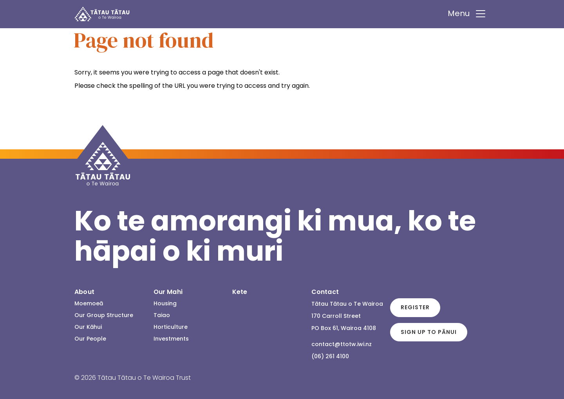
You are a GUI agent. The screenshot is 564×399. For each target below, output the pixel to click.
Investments (171, 338)
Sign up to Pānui (429, 332)
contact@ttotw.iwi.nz (341, 344)
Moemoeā (88, 303)
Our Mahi (168, 291)
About (84, 291)
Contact (325, 291)
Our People (90, 338)
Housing (165, 303)
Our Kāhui (88, 326)
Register (415, 307)
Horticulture (171, 326)
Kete (239, 291)
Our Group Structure (103, 315)
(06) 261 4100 (330, 356)
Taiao (162, 315)
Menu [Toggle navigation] (467, 14)
